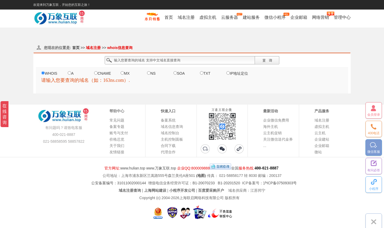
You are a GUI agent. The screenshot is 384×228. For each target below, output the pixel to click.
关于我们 (116, 146)
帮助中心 (116, 111)
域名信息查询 (172, 126)
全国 (235, 168)
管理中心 (342, 17)
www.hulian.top (132, 168)
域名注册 (186, 17)
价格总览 (116, 139)
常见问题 (116, 120)
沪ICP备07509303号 (280, 183)
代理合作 (168, 152)
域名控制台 (170, 133)
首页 (168, 17)
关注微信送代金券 (278, 139)
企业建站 (321, 139)
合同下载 (168, 146)
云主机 (320, 133)
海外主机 (270, 126)
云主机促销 (272, 133)
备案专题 (116, 126)
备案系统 (168, 120)
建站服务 (251, 17)
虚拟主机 (207, 17)
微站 (318, 152)
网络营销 (320, 17)
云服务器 (229, 17)
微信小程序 (275, 17)
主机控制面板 (172, 139)
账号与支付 (118, 133)
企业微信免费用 (276, 120)
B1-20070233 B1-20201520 (216, 183)
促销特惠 (152, 19)
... (264, 146)
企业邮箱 (298, 17)
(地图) (201, 176)
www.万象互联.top (161, 168)
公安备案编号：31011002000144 (118, 183)
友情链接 (116, 152)
